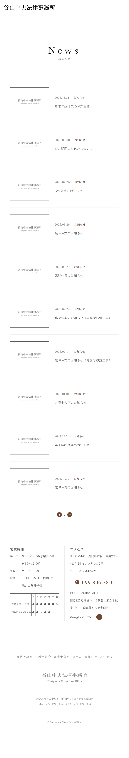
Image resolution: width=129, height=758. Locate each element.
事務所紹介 (24, 657)
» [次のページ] (69, 514)
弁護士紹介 (43, 657)
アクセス (106, 657)
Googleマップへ (81, 617)
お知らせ (79, 97)
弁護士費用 (62, 657)
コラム (77, 657)
